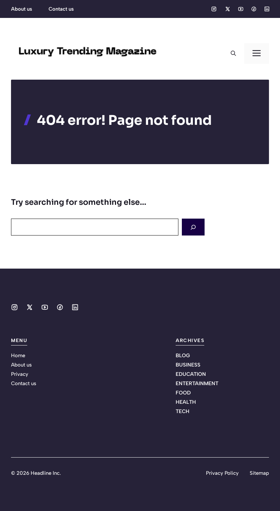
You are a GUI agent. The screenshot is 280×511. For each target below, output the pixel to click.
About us (21, 9)
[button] (233, 53)
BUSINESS (188, 365)
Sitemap (259, 473)
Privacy (19, 374)
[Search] (193, 227)
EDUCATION (191, 374)
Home (18, 355)
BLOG (183, 355)
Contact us (61, 9)
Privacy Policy (222, 473)
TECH (182, 411)
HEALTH (186, 402)
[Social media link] (214, 9)
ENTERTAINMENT (197, 383)
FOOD (183, 393)
